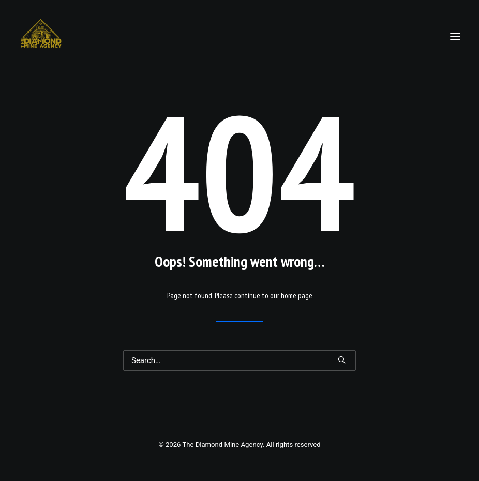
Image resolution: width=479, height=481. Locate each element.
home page (296, 295)
